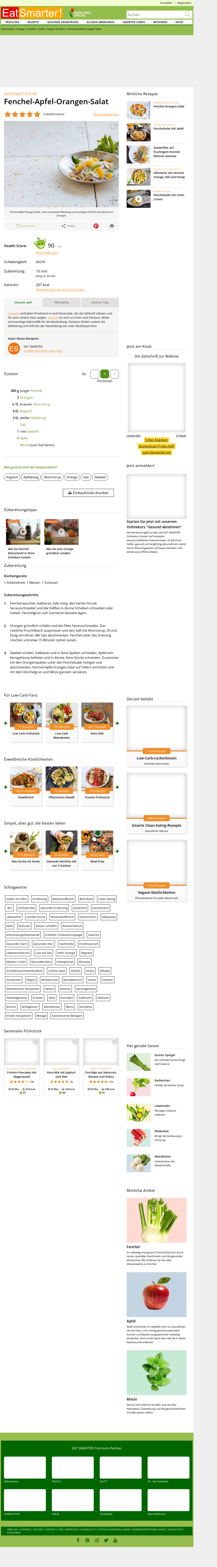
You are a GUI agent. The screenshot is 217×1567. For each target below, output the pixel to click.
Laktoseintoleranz (18, 953)
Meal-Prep (97, 861)
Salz (23, 424)
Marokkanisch (72, 980)
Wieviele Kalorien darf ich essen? (60, 289)
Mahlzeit (103, 998)
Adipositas (109, 917)
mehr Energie (66, 953)
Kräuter (38, 998)
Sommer (107, 980)
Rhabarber (162, 1131)
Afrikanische (49, 980)
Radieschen (162, 1080)
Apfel (24, 438)
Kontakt (51, 1529)
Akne (9, 926)
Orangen (14, 313)
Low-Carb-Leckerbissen (157, 758)
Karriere (25, 1529)
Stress (90, 971)
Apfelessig (38, 418)
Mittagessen (30, 1007)
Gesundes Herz (43, 944)
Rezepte (33, 22)
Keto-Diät (97, 733)
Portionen (104, 381)
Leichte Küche (36, 917)
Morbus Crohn (16, 962)
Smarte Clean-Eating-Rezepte (156, 825)
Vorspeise (85, 1007)
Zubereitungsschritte (21, 595)
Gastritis (93, 935)
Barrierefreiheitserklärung (149, 1529)
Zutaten (11, 373)
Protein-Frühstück (97, 797)
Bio (9, 908)
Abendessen (52, 1007)
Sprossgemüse (86, 989)
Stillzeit (75, 971)
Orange (72, 477)
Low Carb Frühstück (25, 733)
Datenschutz (88, 1529)
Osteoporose (64, 962)
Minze (24, 445)
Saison (92, 980)
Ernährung (40, 899)
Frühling (12, 22)
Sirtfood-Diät (26, 908)
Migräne (86, 953)
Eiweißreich (26, 797)
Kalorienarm (100, 908)
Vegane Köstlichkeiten (156, 892)
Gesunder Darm (17, 944)
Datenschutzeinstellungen (114, 1529)
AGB (60, 1529)
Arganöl (26, 411)
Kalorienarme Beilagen (67, 1016)
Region (31, 980)
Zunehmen (13, 980)
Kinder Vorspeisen (18, 1016)
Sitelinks (38, 1529)
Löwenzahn (162, 1106)
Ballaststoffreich (63, 899)
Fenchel (53, 317)
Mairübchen (163, 1156)
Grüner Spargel (165, 1055)
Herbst (49, 989)
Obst (52, 998)
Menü (70, 1007)
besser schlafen (46, 926)
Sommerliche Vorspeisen (22, 989)
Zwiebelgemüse (16, 998)
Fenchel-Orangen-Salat (169, 106)
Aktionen (160, 22)
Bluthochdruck (72, 926)
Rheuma (84, 962)
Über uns (12, 1529)
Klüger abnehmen (100, 22)
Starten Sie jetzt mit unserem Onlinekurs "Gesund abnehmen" (156, 501)
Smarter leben (134, 22)
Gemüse (65, 989)
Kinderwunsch (89, 944)
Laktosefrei (13, 917)
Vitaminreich (87, 917)
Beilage (41, 1016)
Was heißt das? (47, 253)
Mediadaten (175, 1529)
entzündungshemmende (22, 935)
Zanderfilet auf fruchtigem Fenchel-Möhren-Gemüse (167, 152)
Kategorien (14, 1532)
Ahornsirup (41, 404)
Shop (179, 22)
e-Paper (181, 435)
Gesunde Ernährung (63, 22)
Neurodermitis (41, 962)
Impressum (71, 1529)
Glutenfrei (80, 908)
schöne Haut (56, 971)
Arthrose (24, 926)
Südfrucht (85, 998)
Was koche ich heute (26, 861)
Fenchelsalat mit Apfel (169, 128)
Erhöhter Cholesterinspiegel (64, 935)
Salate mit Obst (16, 899)
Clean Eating (106, 899)
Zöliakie (105, 971)
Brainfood (86, 899)
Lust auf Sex (44, 953)
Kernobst (67, 998)
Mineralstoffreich (62, 917)
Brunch (11, 1007)
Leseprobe (134, 435)
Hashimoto (66, 944)
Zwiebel (32, 431)
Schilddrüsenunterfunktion (24, 971)
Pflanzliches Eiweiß (61, 797)
